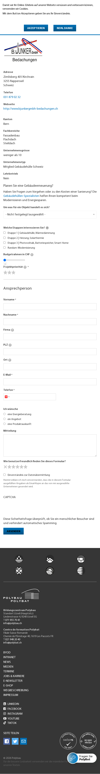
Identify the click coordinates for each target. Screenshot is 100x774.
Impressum (10, 695)
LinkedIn (11, 704)
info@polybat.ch (12, 642)
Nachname (9, 315)
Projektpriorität (15, 267)
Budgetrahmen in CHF (18, 254)
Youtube (11, 718)
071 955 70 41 (12, 620)
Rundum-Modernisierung (21, 248)
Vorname (8, 299)
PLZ (7, 345)
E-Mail (7, 375)
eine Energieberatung (19, 414)
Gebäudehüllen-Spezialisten (21, 196)
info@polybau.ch (12, 623)
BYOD (7, 652)
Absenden (13, 531)
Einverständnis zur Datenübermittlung (29, 475)
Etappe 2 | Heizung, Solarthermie (26, 238)
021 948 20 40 (12, 639)
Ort (7, 360)
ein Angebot (14, 419)
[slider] (9, 273)
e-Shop (8, 685)
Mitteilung (9, 431)
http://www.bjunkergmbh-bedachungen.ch (30, 108)
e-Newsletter (12, 681)
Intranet (9, 657)
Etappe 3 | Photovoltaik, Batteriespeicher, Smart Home (38, 243)
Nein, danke (65, 28)
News (7, 662)
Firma (8, 330)
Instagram (13, 713)
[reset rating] (5, 467)
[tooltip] (47, 227)
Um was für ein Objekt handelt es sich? (26, 207)
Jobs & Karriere (14, 676)
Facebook (12, 709)
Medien (8, 666)
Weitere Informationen (17, 18)
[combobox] (7, 397)
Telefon (8, 390)
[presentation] (28, 507)
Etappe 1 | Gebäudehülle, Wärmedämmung (31, 233)
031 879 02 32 (12, 97)
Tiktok (9, 723)
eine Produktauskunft (19, 424)
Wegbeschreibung (16, 690)
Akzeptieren (36, 28)
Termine (8, 671)
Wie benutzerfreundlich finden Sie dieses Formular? (34, 461)
